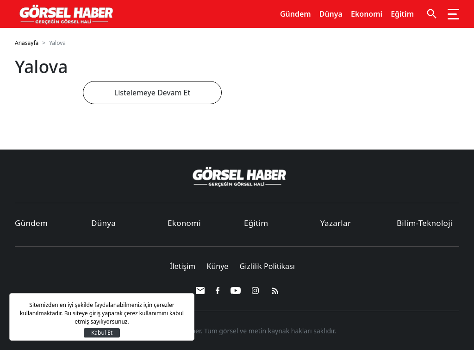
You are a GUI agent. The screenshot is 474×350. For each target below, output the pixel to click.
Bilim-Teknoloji (425, 223)
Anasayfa (26, 43)
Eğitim (402, 14)
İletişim (183, 266)
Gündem (295, 14)
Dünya (331, 14)
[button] (431, 14)
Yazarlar (335, 223)
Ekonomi (366, 14)
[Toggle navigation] (453, 14)
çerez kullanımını (146, 313)
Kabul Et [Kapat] (101, 333)
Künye (219, 266)
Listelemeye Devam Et (152, 93)
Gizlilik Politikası (267, 266)
